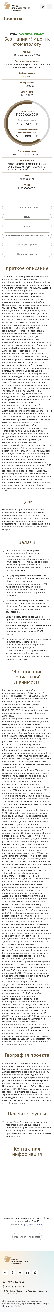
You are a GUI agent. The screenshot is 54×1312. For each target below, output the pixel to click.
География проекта (27, 244)
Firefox (18, 1306)
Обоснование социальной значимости (27, 235)
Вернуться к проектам (27, 1236)
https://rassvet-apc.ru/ (32, 1224)
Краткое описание (27, 207)
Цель (27, 216)
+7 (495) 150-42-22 (13, 1282)
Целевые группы (27, 253)
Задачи (27, 226)
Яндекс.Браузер (33, 1303)
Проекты (12, 18)
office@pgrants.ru (13, 1286)
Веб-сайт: (16, 1224)
